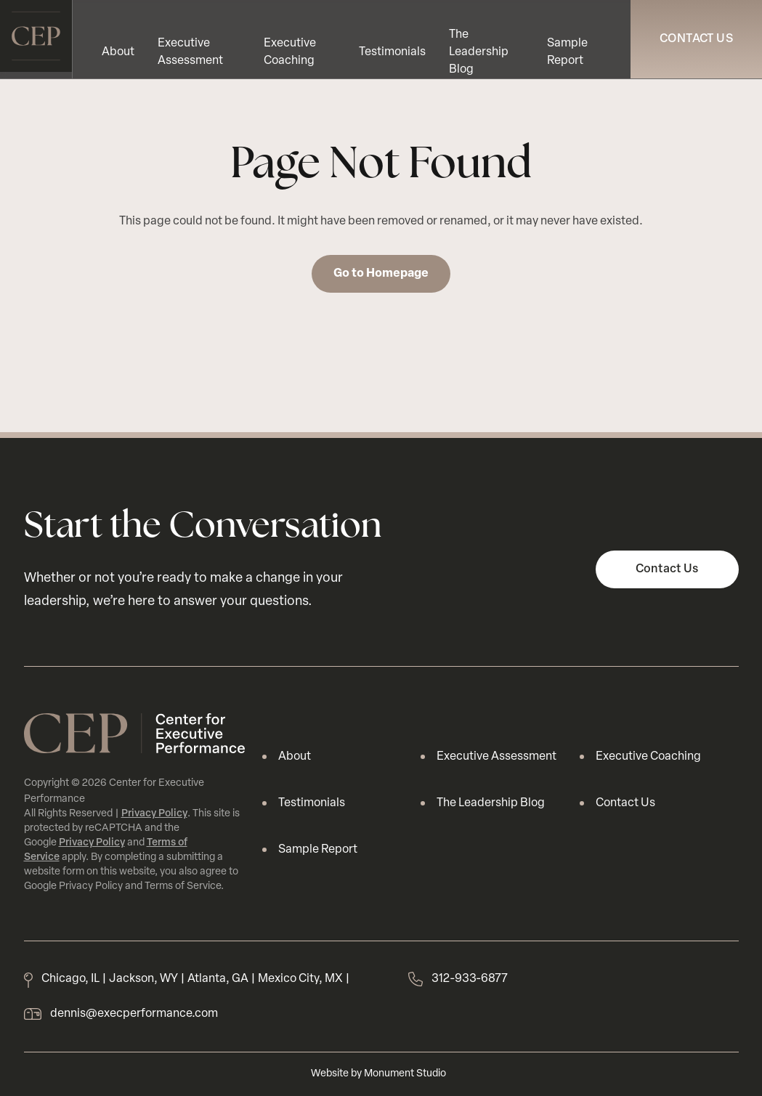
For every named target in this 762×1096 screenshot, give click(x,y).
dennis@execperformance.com (134, 1014)
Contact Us (696, 39)
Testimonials (392, 52)
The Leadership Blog (478, 52)
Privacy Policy (154, 813)
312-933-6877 (469, 979)
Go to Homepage (381, 274)
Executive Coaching (648, 757)
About (118, 52)
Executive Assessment (496, 757)
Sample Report (317, 850)
